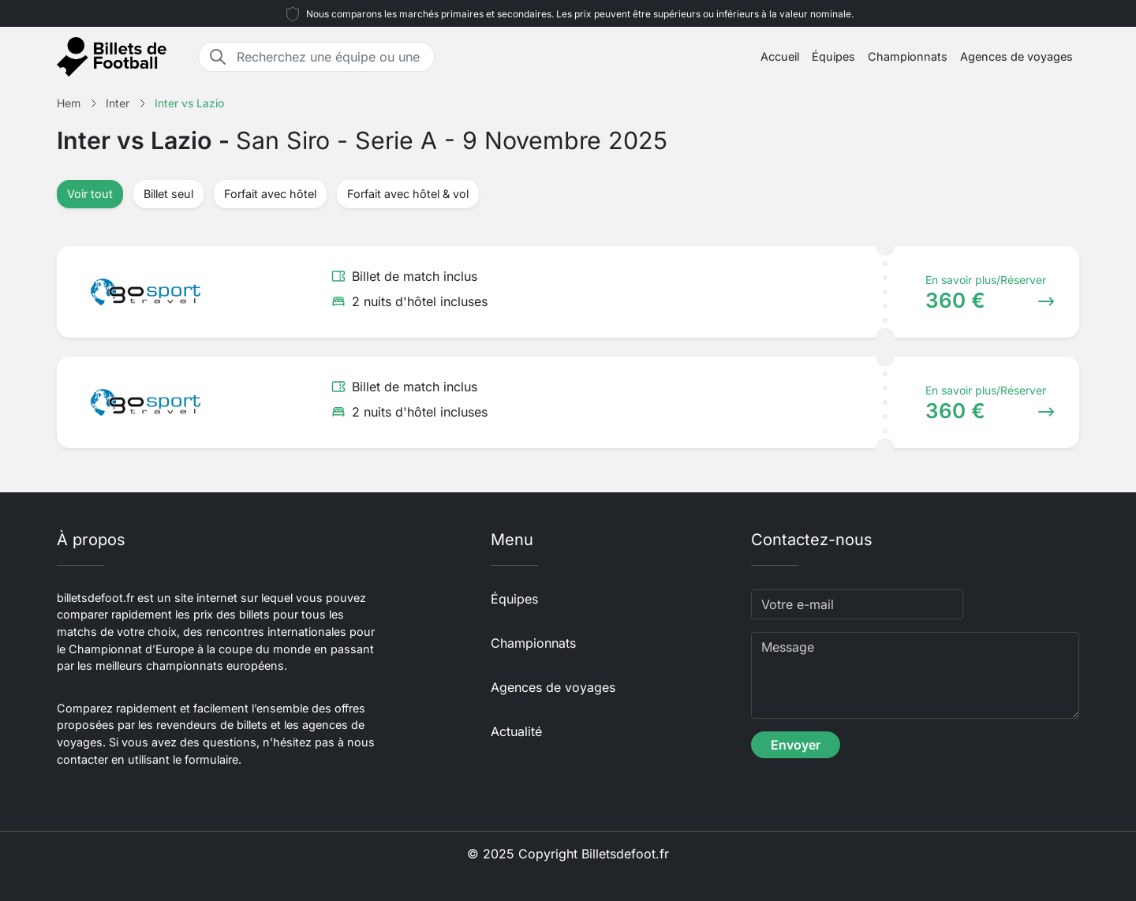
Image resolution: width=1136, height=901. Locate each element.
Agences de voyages (1016, 56)
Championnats (907, 56)
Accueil (779, 56)
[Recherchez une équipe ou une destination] (330, 57)
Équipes (833, 56)
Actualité (516, 731)
